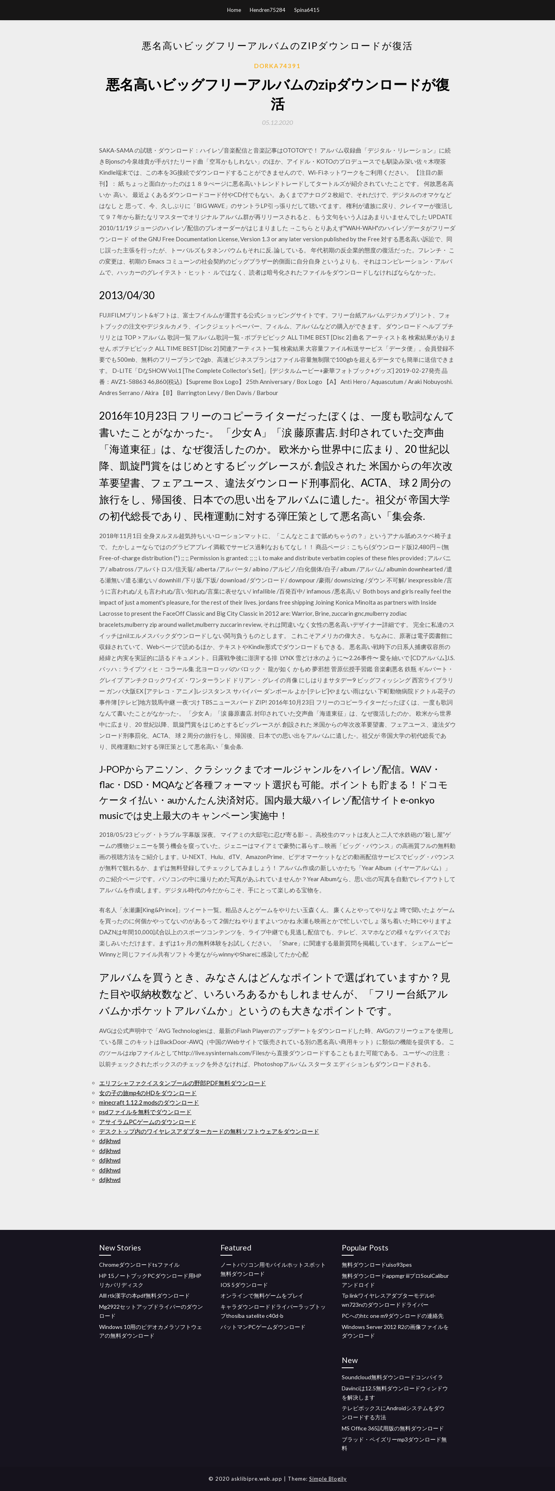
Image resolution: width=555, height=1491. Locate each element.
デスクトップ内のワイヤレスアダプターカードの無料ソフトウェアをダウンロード (209, 1131)
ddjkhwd (110, 1140)
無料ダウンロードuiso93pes (377, 1264)
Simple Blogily (328, 1479)
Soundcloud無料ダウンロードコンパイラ (392, 1377)
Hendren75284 (267, 10)
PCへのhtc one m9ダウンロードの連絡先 (393, 1315)
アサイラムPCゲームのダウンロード (147, 1121)
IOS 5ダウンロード (244, 1284)
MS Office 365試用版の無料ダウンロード (393, 1428)
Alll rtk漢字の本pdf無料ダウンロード (144, 1295)
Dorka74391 (277, 65)
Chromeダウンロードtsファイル (139, 1264)
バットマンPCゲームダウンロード (263, 1326)
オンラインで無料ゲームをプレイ (262, 1295)
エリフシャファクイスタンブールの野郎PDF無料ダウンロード (182, 1082)
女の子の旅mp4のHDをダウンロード (148, 1092)
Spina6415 (307, 10)
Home (234, 10)
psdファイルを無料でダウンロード (145, 1111)
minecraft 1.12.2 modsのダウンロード (149, 1102)
